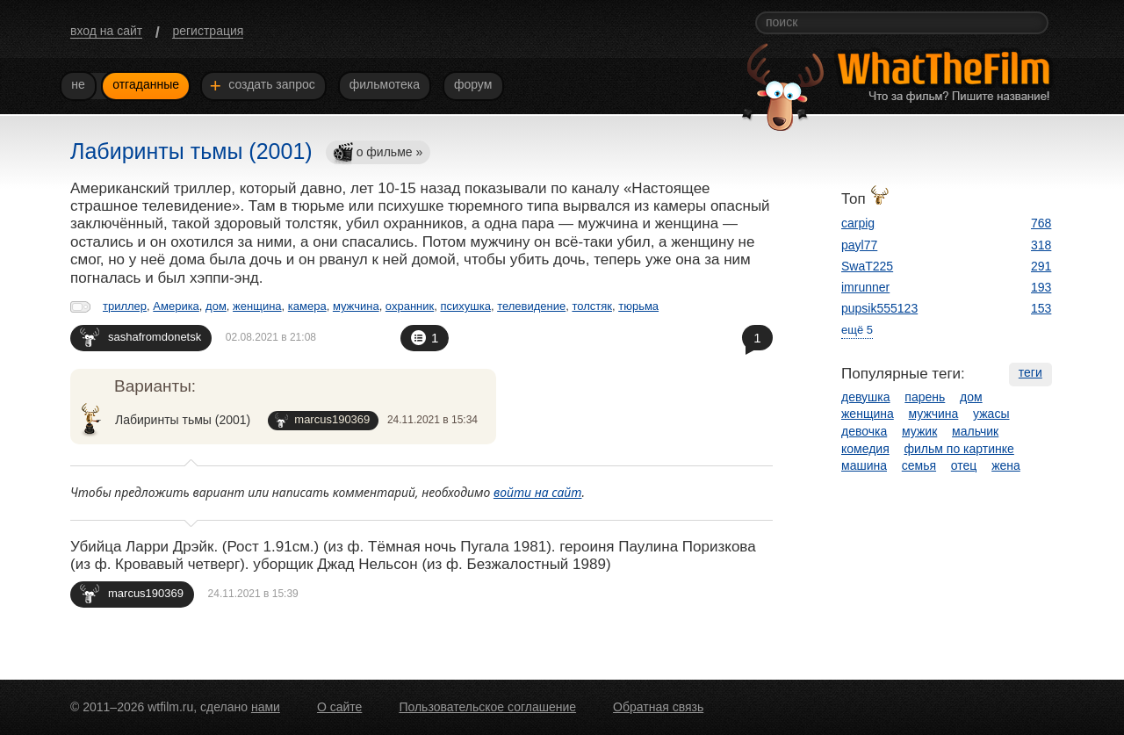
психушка (465, 306)
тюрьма (638, 306)
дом (216, 306)
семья (919, 465)
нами (265, 707)
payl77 (859, 245)
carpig (858, 223)
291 (1041, 266)
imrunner (865, 287)
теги (1030, 372)
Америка (176, 306)
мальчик (975, 431)
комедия (865, 449)
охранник (409, 306)
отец (964, 465)
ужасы (991, 414)
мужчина (356, 306)
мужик (919, 431)
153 (1041, 308)
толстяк (592, 306)
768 (1041, 223)
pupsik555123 (879, 308)
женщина (257, 306)
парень (924, 397)
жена (1005, 465)
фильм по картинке (959, 449)
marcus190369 (322, 420)
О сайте (339, 707)
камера (307, 306)
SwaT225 (867, 266)
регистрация (207, 31)
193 (1041, 287)
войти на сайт (538, 492)
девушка (865, 397)
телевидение (531, 306)
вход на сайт (106, 31)
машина (864, 465)
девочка (864, 431)
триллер (125, 306)
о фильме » (377, 153)
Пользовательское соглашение (487, 707)
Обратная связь (658, 707)
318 (1041, 245)
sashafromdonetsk (140, 337)
